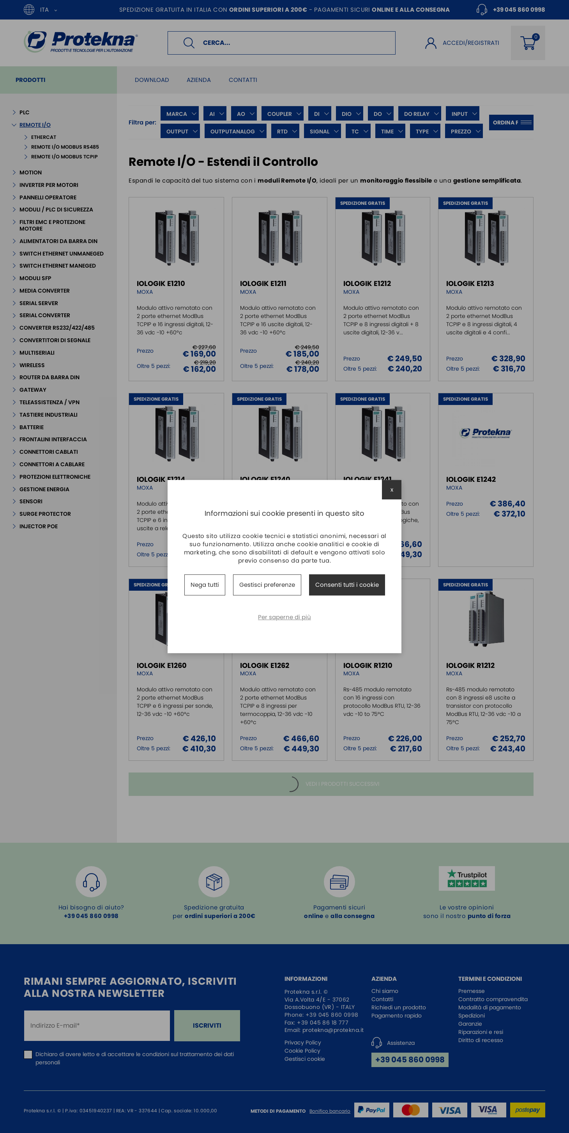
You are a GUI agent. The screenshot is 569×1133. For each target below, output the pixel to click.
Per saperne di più (284, 617)
